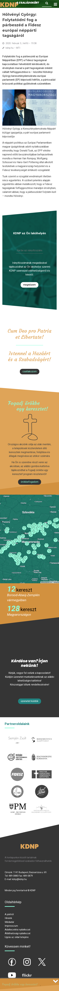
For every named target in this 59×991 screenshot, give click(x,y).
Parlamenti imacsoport (41, 805)
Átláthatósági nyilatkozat (17, 933)
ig (21, 959)
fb (7, 959)
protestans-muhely (17, 805)
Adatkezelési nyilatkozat (17, 929)
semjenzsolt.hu (17, 735)
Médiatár (9, 922)
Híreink (8, 918)
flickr (23, 972)
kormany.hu (42, 752)
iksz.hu (17, 752)
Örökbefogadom (29, 481)
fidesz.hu (17, 769)
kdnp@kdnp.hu (19, 879)
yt (7, 972)
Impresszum (11, 925)
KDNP (29, 846)
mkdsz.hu (42, 769)
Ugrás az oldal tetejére (17, 937)
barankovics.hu (42, 735)
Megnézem (29, 284)
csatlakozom (29, 371)
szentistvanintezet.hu (42, 786)
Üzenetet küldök (29, 701)
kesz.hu (17, 786)
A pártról (9, 914)
